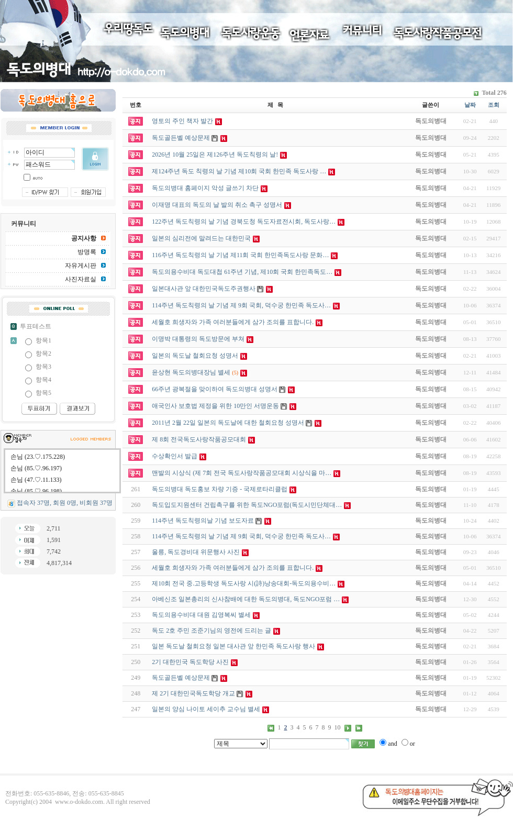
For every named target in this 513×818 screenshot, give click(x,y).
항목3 (43, 366)
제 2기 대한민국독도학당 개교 (193, 693)
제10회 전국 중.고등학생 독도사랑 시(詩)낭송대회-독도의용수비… (244, 583)
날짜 (470, 105)
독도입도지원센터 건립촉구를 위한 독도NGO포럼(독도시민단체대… (247, 505)
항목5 (43, 392)
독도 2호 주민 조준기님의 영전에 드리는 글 (211, 630)
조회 (493, 105)
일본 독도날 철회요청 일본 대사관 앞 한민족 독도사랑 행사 (233, 646)
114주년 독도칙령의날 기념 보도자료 (203, 520)
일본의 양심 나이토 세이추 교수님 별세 (206, 709)
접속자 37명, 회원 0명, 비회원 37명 (65, 502)
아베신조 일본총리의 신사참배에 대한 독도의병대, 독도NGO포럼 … (246, 599)
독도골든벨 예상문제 (181, 677)
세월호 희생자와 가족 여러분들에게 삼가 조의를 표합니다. (233, 567)
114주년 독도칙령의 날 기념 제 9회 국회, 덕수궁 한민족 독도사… (241, 536)
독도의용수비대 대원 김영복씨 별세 (201, 614)
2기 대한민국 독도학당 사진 (190, 662)
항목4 (43, 379)
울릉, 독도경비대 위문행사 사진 (196, 552)
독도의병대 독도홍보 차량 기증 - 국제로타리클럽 (219, 489)
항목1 (43, 340)
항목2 (43, 353)
